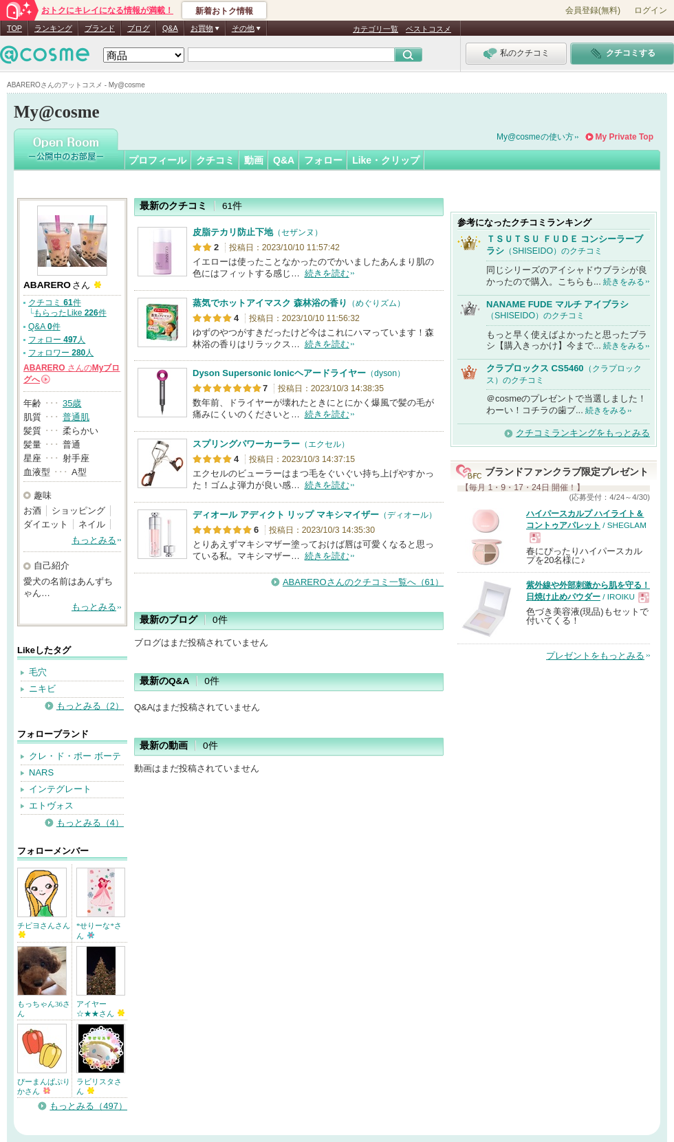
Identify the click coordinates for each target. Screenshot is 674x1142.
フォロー (323, 160)
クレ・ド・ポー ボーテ (75, 756)
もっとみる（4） (90, 822)
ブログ (138, 28)
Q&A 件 (44, 326)
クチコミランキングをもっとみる (583, 433)
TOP (14, 28)
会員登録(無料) (592, 10)
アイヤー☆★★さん (100, 1009)
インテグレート (60, 789)
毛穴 (38, 672)
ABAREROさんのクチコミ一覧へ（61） (363, 582)
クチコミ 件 (54, 302)
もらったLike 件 (70, 313)
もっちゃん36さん (43, 1009)
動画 (253, 160)
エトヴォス (51, 805)
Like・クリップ (386, 160)
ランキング (53, 28)
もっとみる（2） (90, 706)
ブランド (100, 28)
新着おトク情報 (224, 11)
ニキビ (42, 688)
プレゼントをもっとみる (595, 655)
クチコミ (215, 160)
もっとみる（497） (88, 1106)
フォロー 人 (56, 339)
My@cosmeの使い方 (535, 137)
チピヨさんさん (43, 929)
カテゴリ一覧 (375, 29)
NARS (41, 772)
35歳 (72, 403)
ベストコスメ (428, 29)
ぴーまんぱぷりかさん (43, 1086)
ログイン (650, 10)
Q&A (170, 28)
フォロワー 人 (61, 353)
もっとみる (94, 540)
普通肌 (76, 417)
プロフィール (157, 160)
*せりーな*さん (99, 930)
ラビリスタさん (99, 1086)
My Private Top (624, 137)
